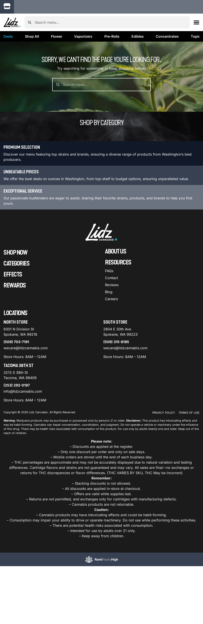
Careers (111, 299)
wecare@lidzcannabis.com (26, 348)
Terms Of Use (189, 412)
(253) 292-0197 (17, 385)
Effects (13, 274)
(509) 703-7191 (16, 342)
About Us (115, 251)
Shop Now (15, 252)
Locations (15, 313)
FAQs (109, 271)
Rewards (15, 285)
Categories (16, 263)
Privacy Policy (163, 412)
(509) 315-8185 (116, 342)
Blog (108, 292)
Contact (111, 278)
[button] (196, 22)
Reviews (112, 285)
